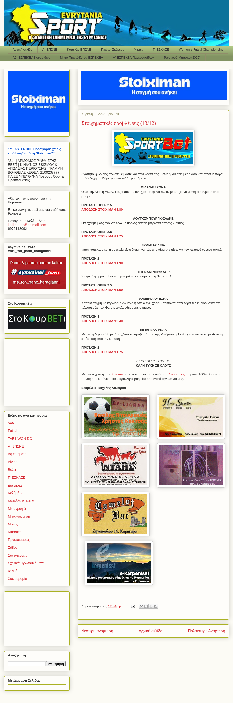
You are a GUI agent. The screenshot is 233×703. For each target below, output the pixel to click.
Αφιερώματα (17, 454)
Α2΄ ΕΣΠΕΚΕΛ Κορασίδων (31, 57)
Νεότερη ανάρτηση (97, 631)
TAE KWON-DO (20, 439)
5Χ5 (11, 423)
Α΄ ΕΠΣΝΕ (49, 49)
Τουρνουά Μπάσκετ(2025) (182, 57)
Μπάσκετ (15, 532)
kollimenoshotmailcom (27, 225)
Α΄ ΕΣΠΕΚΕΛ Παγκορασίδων (133, 57)
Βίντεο (12, 462)
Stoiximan (118, 374)
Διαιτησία (15, 485)
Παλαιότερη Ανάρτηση (206, 631)
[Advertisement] (38, 371)
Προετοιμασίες (19, 540)
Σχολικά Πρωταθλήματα (26, 563)
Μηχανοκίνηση (19, 516)
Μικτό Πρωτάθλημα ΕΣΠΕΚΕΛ (81, 57)
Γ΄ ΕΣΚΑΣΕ (161, 49)
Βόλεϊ (12, 470)
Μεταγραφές (17, 509)
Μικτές (138, 49)
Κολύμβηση (16, 493)
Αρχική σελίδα (23, 49)
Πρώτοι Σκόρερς (112, 49)
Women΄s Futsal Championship (201, 49)
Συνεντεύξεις (17, 555)
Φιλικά (12, 571)
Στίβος (12, 547)
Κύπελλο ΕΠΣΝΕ (79, 49)
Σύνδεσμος (177, 374)
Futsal (12, 431)
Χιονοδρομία (17, 579)
